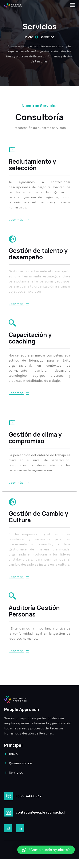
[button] (46, 850)
